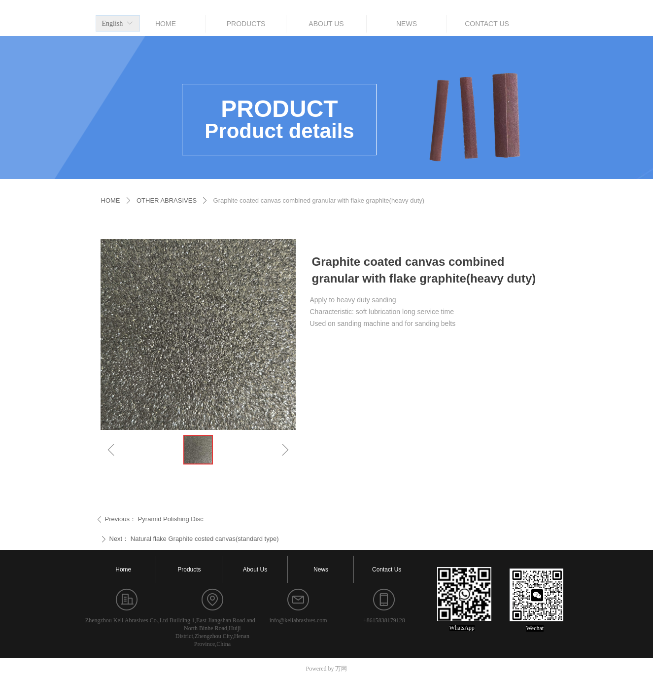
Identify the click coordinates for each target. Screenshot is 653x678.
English (112, 23)
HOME (110, 200)
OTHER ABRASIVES (167, 200)
